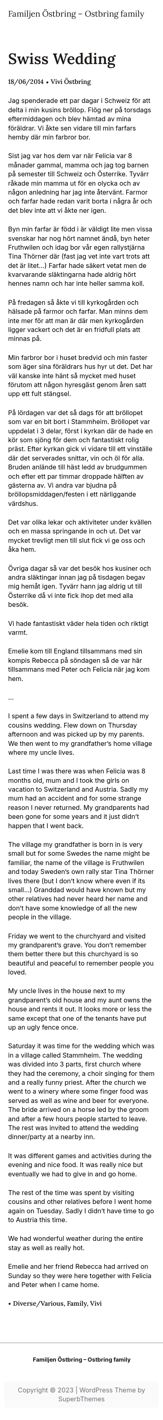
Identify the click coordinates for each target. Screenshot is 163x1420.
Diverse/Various (38, 1303)
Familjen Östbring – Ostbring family (76, 14)
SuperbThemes (81, 1399)
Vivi (96, 1303)
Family (77, 1303)
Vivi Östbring (71, 81)
